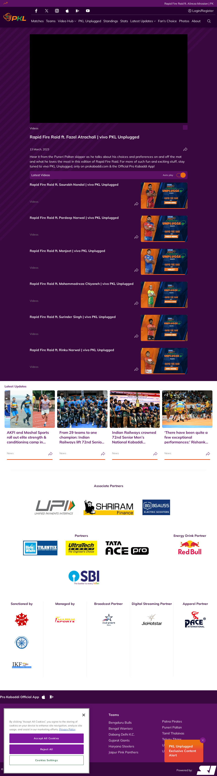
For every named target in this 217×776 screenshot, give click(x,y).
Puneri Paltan (172, 727)
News (10, 453)
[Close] (84, 737)
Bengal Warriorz (121, 728)
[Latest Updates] (143, 21)
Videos (34, 128)
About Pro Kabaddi (70, 721)
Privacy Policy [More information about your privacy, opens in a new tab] (67, 751)
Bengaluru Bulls (120, 722)
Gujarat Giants (119, 740)
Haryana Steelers (121, 746)
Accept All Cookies (46, 760)
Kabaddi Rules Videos (72, 727)
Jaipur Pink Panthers (123, 752)
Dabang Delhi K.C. (122, 734)
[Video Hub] (67, 21)
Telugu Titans (172, 739)
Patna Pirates (172, 721)
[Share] (185, 149)
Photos (10, 727)
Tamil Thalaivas (173, 733)
